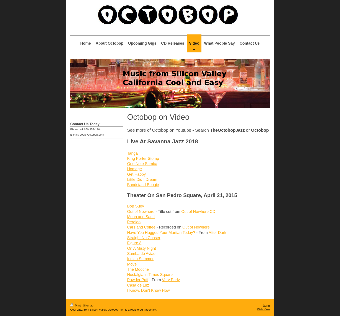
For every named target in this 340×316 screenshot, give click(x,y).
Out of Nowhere (140, 211)
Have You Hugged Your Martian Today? (161, 232)
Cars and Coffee (141, 227)
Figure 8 (134, 243)
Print (76, 305)
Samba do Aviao (141, 253)
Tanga (132, 153)
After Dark (217, 232)
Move (132, 264)
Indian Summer (140, 259)
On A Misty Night (141, 248)
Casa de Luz (138, 285)
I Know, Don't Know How (148, 290)
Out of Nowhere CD (198, 211)
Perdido (134, 222)
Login (266, 305)
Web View (263, 309)
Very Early (171, 280)
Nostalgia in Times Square (150, 274)
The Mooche (138, 269)
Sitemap (88, 305)
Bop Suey (135, 206)
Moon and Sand (141, 217)
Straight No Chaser (143, 238)
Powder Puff (137, 280)
